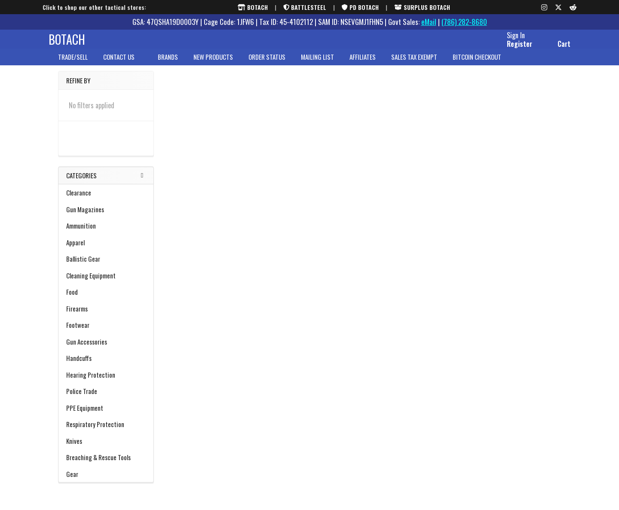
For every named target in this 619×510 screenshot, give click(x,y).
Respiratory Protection (95, 431)
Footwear (106, 331)
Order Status (266, 64)
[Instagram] (544, 7)
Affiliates (362, 64)
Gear (106, 481)
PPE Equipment (106, 414)
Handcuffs (79, 365)
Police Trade (81, 398)
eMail (428, 21)
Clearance (106, 199)
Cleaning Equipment (106, 282)
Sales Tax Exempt (414, 64)
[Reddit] (573, 7)
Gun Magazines (85, 216)
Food (72, 298)
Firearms (106, 315)
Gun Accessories (106, 348)
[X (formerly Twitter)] (558, 7)
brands (168, 64)
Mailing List (317, 64)
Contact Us (122, 64)
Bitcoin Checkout (477, 64)
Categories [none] (81, 182)
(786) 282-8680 (464, 21)
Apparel (106, 249)
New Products (213, 64)
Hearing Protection (106, 381)
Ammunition (106, 232)
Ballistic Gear (106, 265)
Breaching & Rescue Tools (106, 464)
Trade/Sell (73, 64)
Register (510, 48)
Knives (106, 447)
